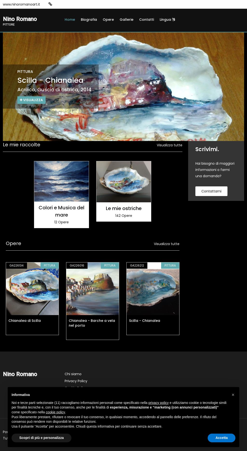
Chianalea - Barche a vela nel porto (92, 323)
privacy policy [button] (158, 403)
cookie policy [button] (55, 412)
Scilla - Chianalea (144, 320)
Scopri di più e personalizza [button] (41, 438)
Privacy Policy (76, 381)
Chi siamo (73, 374)
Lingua (167, 19)
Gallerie (126, 19)
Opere (108, 19)
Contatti (146, 19)
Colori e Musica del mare (61, 211)
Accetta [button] (221, 438)
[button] (233, 395)
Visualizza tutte (169, 145)
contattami (211, 191)
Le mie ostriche (124, 208)
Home (70, 19)
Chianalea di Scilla (24, 320)
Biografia (89, 19)
